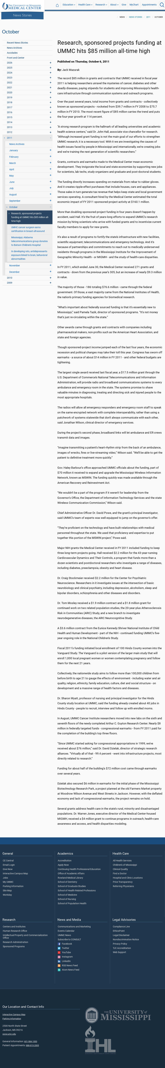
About (113, 4)
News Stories (22, 15)
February (14, 155)
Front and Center (15, 55)
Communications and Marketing (74, 924)
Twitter (63, 946)
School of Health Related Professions (77, 888)
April (11, 167)
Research (100, 4)
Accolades (12, 50)
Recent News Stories (17, 40)
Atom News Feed (68, 968)
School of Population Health (72, 901)
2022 (9, 80)
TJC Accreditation (122, 946)
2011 (148, 15)
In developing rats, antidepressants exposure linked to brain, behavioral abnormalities (29, 253)
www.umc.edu (9, 1032)
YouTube (64, 950)
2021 (9, 85)
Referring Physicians (123, 884)
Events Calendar (66, 929)
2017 (9, 105)
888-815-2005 (32, 1043)
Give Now (8, 867)
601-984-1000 (30, 1039)
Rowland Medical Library (70, 876)
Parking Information (13, 884)
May (11, 173)
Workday (7, 893)
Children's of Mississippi (125, 863)
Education (68, 4)
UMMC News (64, 933)
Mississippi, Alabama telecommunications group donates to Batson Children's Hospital (29, 239)
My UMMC (8, 880)
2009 (9, 280)
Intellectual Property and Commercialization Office (25, 934)
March (12, 161)
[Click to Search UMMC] (162, 5)
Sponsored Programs (14, 944)
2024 (9, 70)
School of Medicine (67, 893)
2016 (9, 110)
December (14, 270)
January (13, 148)
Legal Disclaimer (121, 933)
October (13, 205)
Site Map (7, 888)
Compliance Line (121, 924)
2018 (9, 100)
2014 (9, 120)
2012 (9, 130)
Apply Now (63, 863)
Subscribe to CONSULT (69, 937)
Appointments (149, 4)
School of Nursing (67, 897)
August (13, 192)
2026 (9, 60)
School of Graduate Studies (72, 884)
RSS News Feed (68, 963)
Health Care (84, 4)
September (14, 199)
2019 (9, 95)
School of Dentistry (67, 880)
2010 (9, 275)
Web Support (119, 950)
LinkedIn (64, 959)
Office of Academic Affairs (71, 871)
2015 (9, 115)
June (11, 180)
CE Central (8, 858)
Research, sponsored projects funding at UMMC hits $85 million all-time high (30, 215)
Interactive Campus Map (15, 871)
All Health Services (122, 858)
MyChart (134, 4)
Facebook (65, 942)
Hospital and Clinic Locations (128, 876)
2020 (9, 90)
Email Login (9, 863)
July (11, 186)
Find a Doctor (120, 871)
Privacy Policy (120, 942)
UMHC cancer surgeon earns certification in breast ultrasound (28, 227)
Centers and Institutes (14, 924)
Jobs (5, 876)
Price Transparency (123, 880)
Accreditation (64, 858)
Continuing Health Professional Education (79, 867)
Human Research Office (15, 929)
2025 (9, 65)
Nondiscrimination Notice (126, 937)
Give (124, 4)
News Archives (14, 45)
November (14, 263)
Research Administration (15, 940)
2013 (9, 125)
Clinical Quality (120, 867)
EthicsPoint (119, 929)
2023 (9, 75)
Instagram (65, 955)
